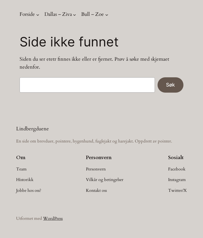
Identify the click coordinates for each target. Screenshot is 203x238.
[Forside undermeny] (37, 14)
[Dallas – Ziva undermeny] (74, 14)
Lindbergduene (32, 128)
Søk (170, 85)
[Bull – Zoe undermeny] (106, 14)
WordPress (53, 218)
